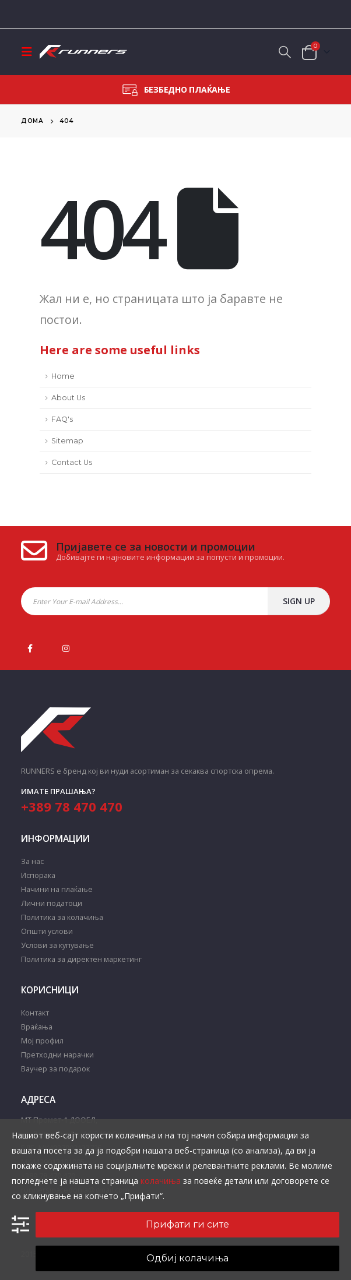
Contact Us (71, 462)
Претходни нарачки (57, 1055)
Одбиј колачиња (187, 1258)
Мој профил (42, 1041)
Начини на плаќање (57, 889)
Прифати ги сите (187, 1224)
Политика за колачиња (62, 917)
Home (63, 376)
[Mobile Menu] (30, 52)
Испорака (38, 875)
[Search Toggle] (285, 52)
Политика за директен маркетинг (81, 959)
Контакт (35, 1013)
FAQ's (62, 419)
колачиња (161, 1180)
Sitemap (67, 440)
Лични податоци (51, 903)
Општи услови (47, 931)
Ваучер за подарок (55, 1069)
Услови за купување (57, 945)
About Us (68, 397)
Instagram (66, 648)
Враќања (36, 1027)
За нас (32, 861)
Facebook (29, 648)
